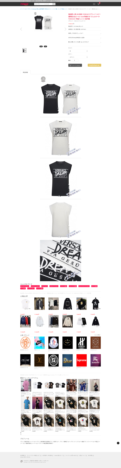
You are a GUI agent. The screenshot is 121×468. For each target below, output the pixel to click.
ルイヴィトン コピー (35, 286)
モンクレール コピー (25, 286)
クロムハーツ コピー (54, 286)
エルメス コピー (31, 288)
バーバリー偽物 (40, 288)
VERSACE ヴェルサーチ (79, 21)
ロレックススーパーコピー (84, 286)
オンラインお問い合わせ (71, 455)
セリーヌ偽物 (94, 286)
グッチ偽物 (23, 288)
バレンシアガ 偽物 (72, 286)
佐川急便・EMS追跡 (47, 455)
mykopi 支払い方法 (24, 457)
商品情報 (25, 72)
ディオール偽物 (63, 286)
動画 (45, 46)
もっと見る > (98, 334)
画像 (41, 46)
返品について (83, 455)
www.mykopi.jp (36, 462)
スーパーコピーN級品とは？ (33, 455)
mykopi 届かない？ (58, 455)
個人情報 (90, 455)
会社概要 (22, 455)
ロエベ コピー (44, 286)
